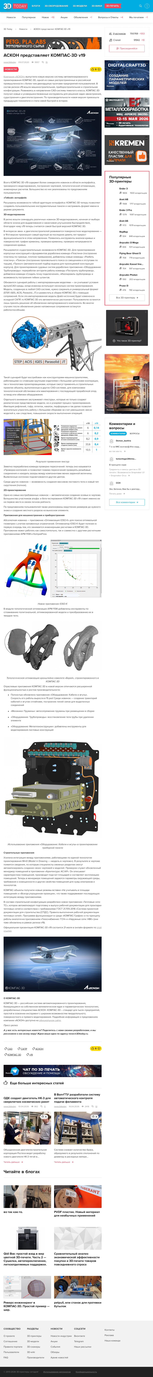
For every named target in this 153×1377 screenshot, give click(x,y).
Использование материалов (57, 1372)
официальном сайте (50, 1020)
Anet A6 (123, 220)
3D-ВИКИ (97, 5)
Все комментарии (125, 502)
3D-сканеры (33, 1346)
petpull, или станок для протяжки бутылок (77, 1304)
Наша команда (112, 1340)
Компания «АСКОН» (14, 76)
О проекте (9, 1336)
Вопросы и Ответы (110, 17)
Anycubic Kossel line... (131, 264)
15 (47, 62)
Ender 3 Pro (125, 210)
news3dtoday (10, 62)
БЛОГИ (36, 5)
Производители (35, 1357)
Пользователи (11, 1352)
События (55, 1346)
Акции (64, 17)
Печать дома (115, 493)
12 (96, 1106)
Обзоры (55, 1352)
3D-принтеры (34, 1336)
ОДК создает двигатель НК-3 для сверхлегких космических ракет (27, 1100)
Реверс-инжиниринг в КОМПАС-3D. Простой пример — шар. (27, 1306)
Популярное (29, 17)
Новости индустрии (61, 1336)
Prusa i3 (123, 285)
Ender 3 (123, 188)
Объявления (83, 17)
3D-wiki (31, 1352)
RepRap (123, 231)
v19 (31, 1054)
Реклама (9, 45)
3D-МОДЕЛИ (80, 5)
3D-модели (33, 1341)
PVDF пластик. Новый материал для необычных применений (77, 1213)
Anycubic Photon (128, 274)
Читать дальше (12, 1162)
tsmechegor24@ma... (126, 459)
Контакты (109, 1329)
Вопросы (134, 433)
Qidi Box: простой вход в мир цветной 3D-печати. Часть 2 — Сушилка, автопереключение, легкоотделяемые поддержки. (25, 1259)
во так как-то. (13, 1212)
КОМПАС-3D (14, 1054)
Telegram (79, 1341)
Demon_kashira (123, 440)
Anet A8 (123, 199)
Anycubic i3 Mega (129, 242)
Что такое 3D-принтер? (129, 340)
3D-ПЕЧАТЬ (112, 5)
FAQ (6, 1357)
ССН (118, 483)
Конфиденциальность (86, 1372)
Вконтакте (79, 1336)
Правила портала (13, 1346)
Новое (48, 17)
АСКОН (39, 1048)
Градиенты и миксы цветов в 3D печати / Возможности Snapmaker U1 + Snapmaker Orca (126, 472)
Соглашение (10, 1341)
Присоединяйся (126, 48)
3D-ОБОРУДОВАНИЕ (56, 5)
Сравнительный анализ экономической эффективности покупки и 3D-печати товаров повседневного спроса (77, 1259)
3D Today (8, 29)
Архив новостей (59, 1357)
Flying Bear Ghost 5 (130, 253)
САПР (24, 1048)
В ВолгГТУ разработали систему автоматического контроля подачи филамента (77, 1098)
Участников (119, 33)
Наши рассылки (82, 1346)
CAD (9, 1048)
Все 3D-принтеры (125, 297)
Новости (11, 17)
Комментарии (118, 433)
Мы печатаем (138, 17)
